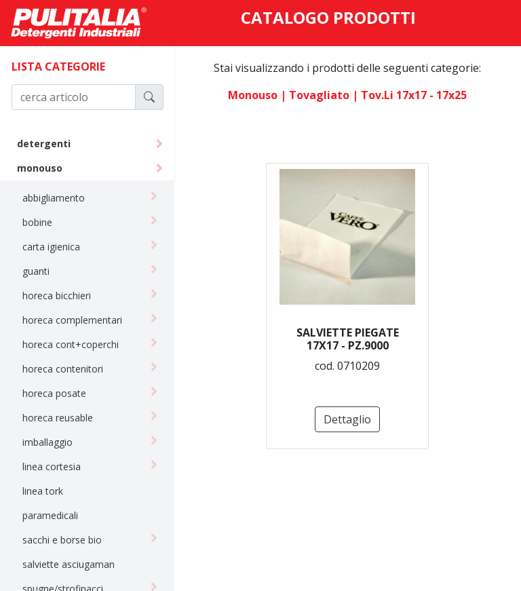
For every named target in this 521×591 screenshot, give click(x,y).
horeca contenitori (62, 368)
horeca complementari (72, 319)
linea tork (42, 490)
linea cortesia (51, 466)
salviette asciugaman (68, 564)
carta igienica (51, 246)
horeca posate (54, 393)
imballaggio (47, 442)
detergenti (44, 143)
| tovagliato (314, 95)
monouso (39, 167)
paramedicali (50, 515)
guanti (36, 271)
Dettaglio (347, 419)
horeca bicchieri (56, 295)
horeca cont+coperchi (70, 344)
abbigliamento (53, 197)
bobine (37, 222)
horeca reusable (57, 417)
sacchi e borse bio (62, 539)
